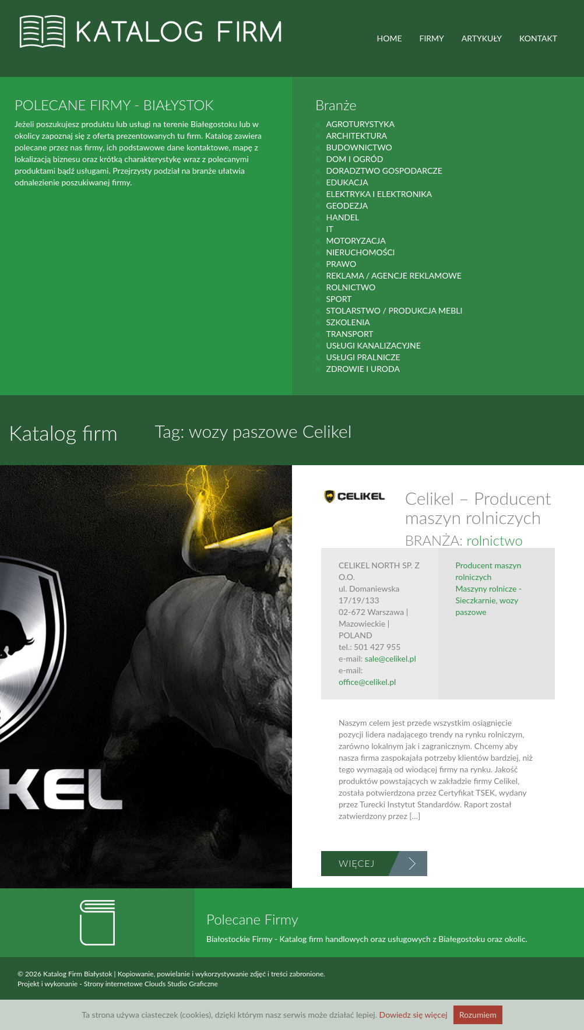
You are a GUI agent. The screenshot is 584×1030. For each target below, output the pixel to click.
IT (329, 229)
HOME (389, 38)
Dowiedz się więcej (413, 1015)
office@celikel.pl (367, 682)
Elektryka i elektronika (379, 194)
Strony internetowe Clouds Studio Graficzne (151, 983)
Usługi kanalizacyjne (373, 345)
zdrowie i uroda (362, 369)
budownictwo (359, 147)
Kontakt (538, 38)
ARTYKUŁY (482, 38)
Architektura (356, 135)
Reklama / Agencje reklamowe (393, 275)
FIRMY (432, 38)
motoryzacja (355, 240)
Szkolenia (348, 322)
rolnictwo (350, 287)
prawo (341, 264)
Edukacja (347, 182)
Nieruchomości (360, 252)
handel (342, 217)
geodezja (347, 205)
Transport (349, 334)
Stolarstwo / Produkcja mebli (394, 310)
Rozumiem (478, 1015)
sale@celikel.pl (390, 658)
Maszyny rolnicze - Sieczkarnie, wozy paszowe (489, 600)
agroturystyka (360, 124)
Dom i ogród (354, 159)
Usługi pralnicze (363, 357)
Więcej (357, 863)
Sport (338, 299)
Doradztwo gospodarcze (384, 170)
